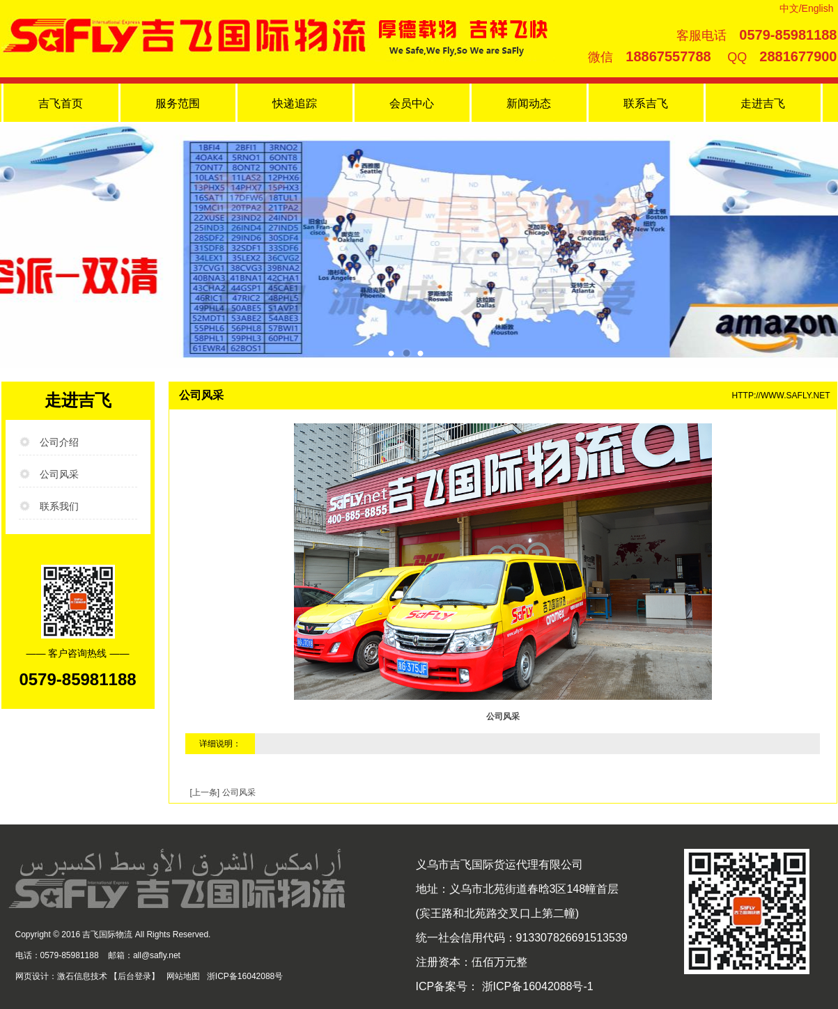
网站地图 (183, 976)
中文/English (806, 8)
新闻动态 (528, 103)
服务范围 (177, 103)
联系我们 (59, 506)
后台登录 (134, 976)
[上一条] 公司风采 (223, 792)
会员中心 (411, 103)
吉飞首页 (60, 103)
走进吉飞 (762, 103)
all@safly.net (156, 955)
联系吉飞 (645, 103)
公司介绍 (59, 442)
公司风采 (59, 474)
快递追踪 (294, 103)
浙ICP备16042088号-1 (536, 986)
